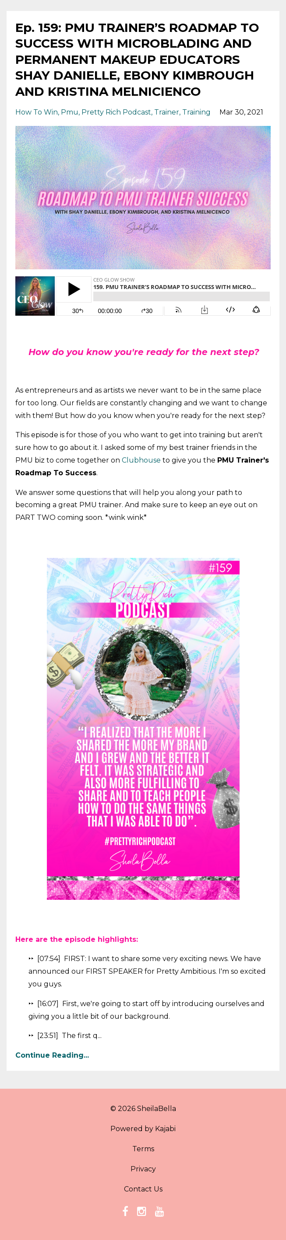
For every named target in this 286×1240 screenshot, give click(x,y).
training (196, 112)
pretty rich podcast (116, 112)
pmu (69, 112)
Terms (143, 1149)
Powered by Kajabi (143, 1129)
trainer (166, 112)
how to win (36, 112)
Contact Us (143, 1189)
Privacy (143, 1169)
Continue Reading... (52, 1055)
